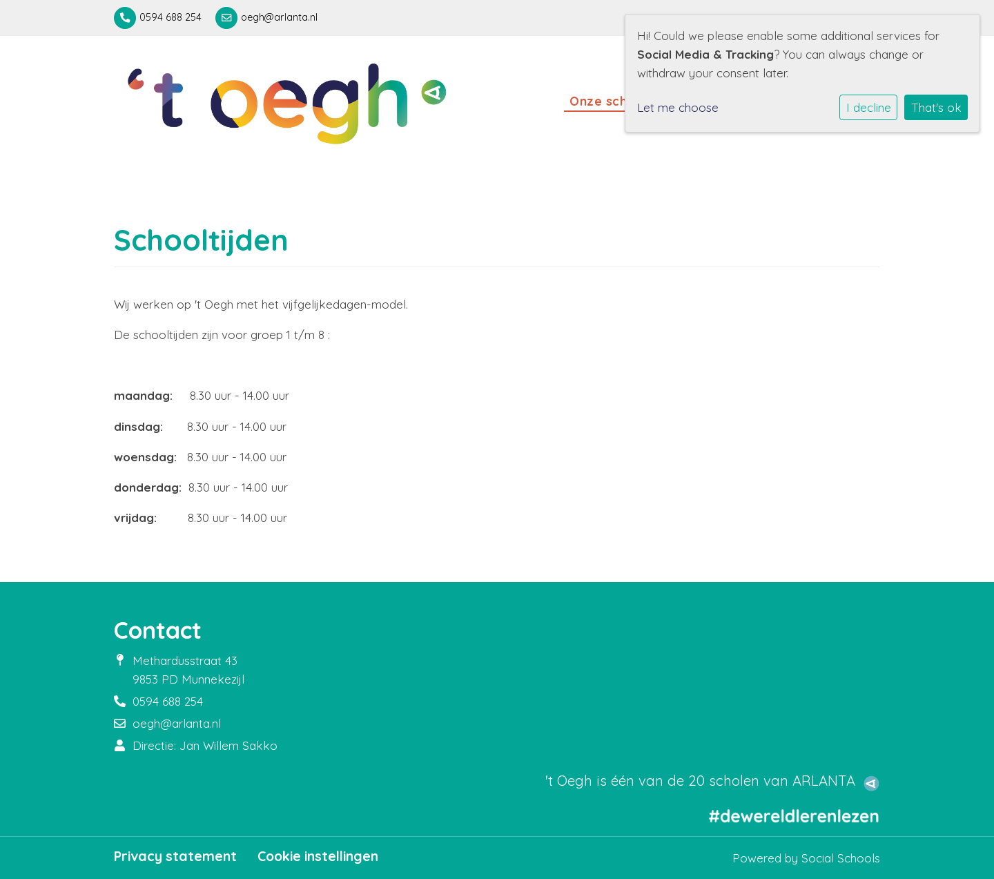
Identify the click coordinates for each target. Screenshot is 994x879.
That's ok (936, 107)
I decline (868, 107)
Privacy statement (175, 856)
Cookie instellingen (317, 856)
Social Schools (840, 858)
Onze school (610, 100)
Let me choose (678, 107)
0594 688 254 (170, 17)
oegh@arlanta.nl (279, 17)
